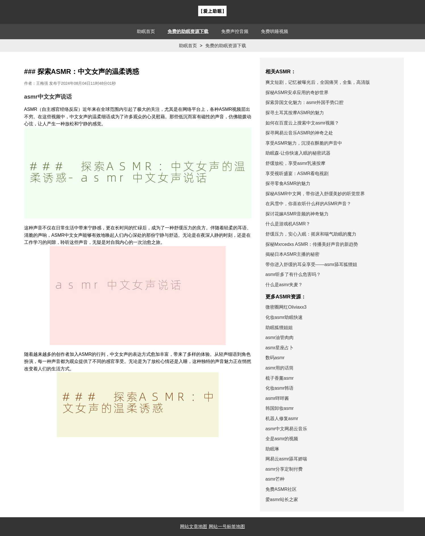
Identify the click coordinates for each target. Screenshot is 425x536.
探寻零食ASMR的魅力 (287, 183)
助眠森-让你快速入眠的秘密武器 (297, 153)
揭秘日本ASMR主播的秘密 (292, 254)
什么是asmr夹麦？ (284, 284)
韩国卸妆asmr (279, 408)
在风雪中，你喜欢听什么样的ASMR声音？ (308, 203)
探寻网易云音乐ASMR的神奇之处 (299, 132)
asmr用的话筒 (279, 367)
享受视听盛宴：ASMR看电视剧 (296, 173)
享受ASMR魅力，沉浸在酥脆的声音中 (303, 143)
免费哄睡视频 (274, 31)
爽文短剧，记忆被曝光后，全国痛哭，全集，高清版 (317, 82)
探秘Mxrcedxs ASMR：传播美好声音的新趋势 (311, 244)
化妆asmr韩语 (279, 388)
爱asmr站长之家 (281, 499)
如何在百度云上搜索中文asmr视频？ (302, 123)
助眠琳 (272, 448)
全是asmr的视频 (281, 438)
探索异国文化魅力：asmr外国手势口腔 (304, 102)
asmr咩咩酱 (277, 398)
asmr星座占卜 (279, 347)
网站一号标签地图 (227, 526)
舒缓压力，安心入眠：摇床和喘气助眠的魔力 (310, 234)
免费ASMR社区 (281, 489)
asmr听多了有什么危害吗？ (293, 274)
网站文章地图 (193, 526)
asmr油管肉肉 (279, 337)
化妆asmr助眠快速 (284, 317)
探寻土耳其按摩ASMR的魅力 (294, 112)
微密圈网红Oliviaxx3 (286, 307)
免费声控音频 (234, 31)
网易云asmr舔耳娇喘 (286, 458)
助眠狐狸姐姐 (279, 327)
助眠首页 (146, 31)
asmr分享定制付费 (284, 469)
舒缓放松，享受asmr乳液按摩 (295, 163)
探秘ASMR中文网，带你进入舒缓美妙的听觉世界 (315, 193)
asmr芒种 (275, 479)
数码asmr (275, 357)
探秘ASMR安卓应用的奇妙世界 (296, 92)
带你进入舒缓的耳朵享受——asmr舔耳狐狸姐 (311, 264)
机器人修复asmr (281, 418)
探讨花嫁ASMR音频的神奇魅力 (296, 213)
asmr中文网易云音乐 (286, 428)
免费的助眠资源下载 (188, 31)
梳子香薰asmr (279, 378)
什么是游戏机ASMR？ (287, 223)
